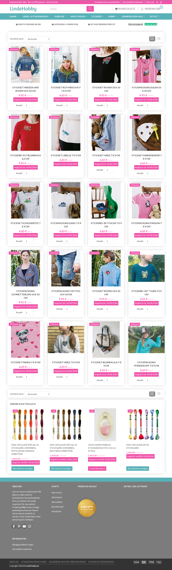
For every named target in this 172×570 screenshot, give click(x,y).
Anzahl (19, 105)
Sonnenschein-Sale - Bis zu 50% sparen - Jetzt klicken (33, 2)
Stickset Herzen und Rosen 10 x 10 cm (25, 89)
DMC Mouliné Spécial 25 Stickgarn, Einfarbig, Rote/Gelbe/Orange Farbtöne (25, 449)
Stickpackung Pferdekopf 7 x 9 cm (146, 364)
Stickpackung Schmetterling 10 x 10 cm (26, 294)
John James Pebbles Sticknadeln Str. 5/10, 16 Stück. (102, 447)
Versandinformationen (133, 2)
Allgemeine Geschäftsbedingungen (67, 562)
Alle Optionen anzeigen (23, 468)
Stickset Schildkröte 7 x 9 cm (25, 225)
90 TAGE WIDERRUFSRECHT (103, 24)
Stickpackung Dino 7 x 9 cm (66, 225)
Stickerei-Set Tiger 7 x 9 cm (146, 293)
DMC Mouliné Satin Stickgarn (137, 446)
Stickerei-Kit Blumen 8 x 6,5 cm (25, 157)
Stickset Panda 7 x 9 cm (25, 362)
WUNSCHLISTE (125, 8)
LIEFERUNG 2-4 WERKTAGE (66, 24)
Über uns (150, 2)
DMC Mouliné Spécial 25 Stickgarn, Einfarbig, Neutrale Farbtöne (63, 447)
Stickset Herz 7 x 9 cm (106, 155)
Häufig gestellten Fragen (22, 545)
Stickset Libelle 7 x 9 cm (66, 155)
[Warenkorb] (151, 8)
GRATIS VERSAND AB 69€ (29, 24)
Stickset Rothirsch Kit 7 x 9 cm (66, 89)
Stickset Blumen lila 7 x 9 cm (106, 364)
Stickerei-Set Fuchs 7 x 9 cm (106, 225)
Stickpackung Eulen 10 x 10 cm (146, 89)
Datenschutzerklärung (101, 562)
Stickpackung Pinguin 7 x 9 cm (146, 225)
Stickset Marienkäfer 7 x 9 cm (147, 157)
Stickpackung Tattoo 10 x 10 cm (65, 293)
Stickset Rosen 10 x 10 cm (106, 89)
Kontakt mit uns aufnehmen (107, 2)
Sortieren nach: (17, 38)
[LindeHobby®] (23, 8)
